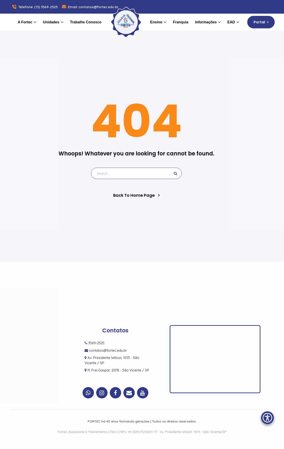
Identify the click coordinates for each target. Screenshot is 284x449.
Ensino (156, 22)
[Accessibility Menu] (267, 417)
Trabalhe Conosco (85, 22)
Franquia (180, 22)
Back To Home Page (134, 195)
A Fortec (25, 22)
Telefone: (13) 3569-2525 (34, 7)
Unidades (51, 22)
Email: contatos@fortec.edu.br (89, 7)
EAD (231, 22)
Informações (206, 22)
